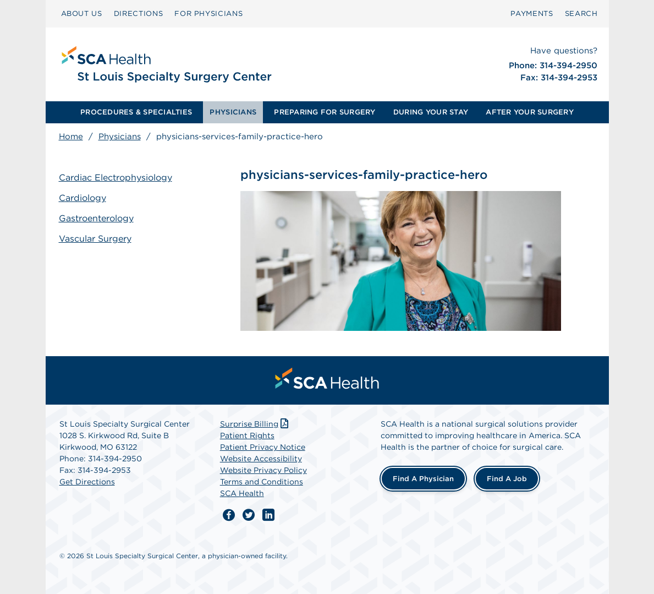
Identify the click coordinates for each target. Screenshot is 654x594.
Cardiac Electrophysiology (115, 177)
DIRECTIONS (138, 13)
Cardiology (82, 198)
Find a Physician (423, 479)
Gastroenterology (96, 218)
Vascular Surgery (95, 238)
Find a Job (507, 479)
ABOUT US (81, 13)
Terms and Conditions (261, 481)
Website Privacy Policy (263, 470)
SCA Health (242, 493)
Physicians (119, 136)
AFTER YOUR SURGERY (530, 112)
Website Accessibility (261, 458)
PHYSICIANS (233, 112)
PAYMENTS (531, 13)
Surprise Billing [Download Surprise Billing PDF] (255, 423)
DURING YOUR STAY (430, 112)
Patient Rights (247, 435)
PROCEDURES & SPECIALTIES (136, 112)
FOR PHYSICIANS (208, 13)
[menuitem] (82, 14)
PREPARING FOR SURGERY (324, 112)
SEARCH (581, 13)
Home (71, 136)
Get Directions (87, 481)
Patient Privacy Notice (262, 447)
